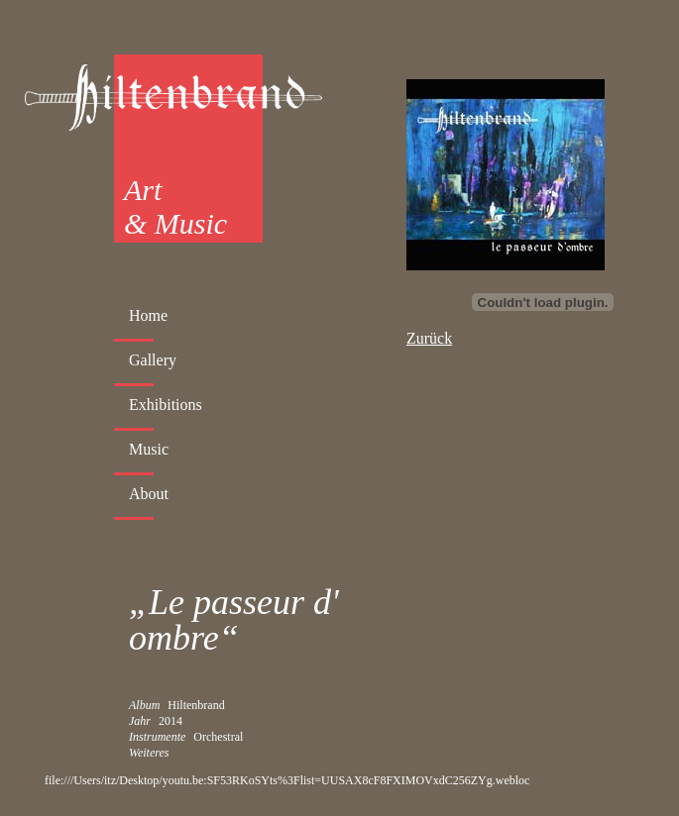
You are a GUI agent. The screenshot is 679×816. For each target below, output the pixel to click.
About (149, 493)
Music (149, 449)
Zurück (429, 338)
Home (148, 315)
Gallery (152, 360)
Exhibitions (165, 404)
